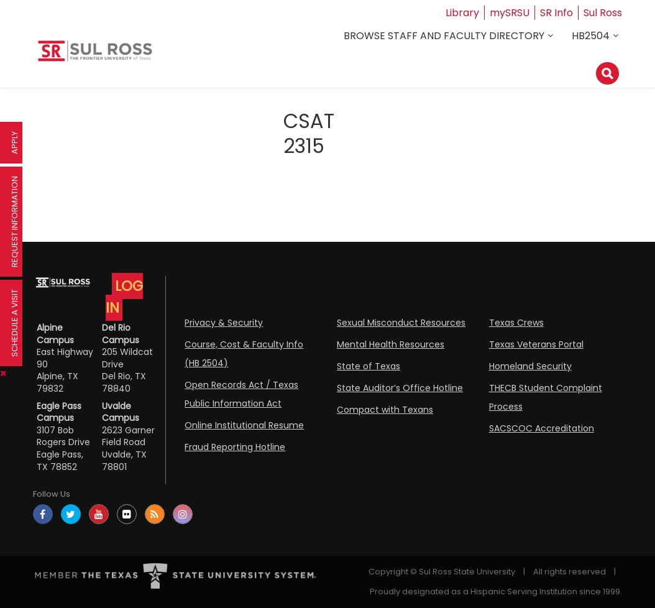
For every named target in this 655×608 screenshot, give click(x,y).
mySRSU (509, 13)
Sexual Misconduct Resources (401, 322)
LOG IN (124, 297)
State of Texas (368, 366)
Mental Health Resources (390, 344)
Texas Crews (516, 322)
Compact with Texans (385, 409)
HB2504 (591, 36)
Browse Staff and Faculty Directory (444, 36)
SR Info (556, 13)
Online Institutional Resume (244, 425)
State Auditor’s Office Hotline (400, 388)
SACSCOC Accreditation (541, 428)
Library (462, 13)
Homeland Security (530, 366)
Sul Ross (603, 13)
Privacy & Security (224, 322)
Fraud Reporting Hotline (235, 447)
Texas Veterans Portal (536, 344)
